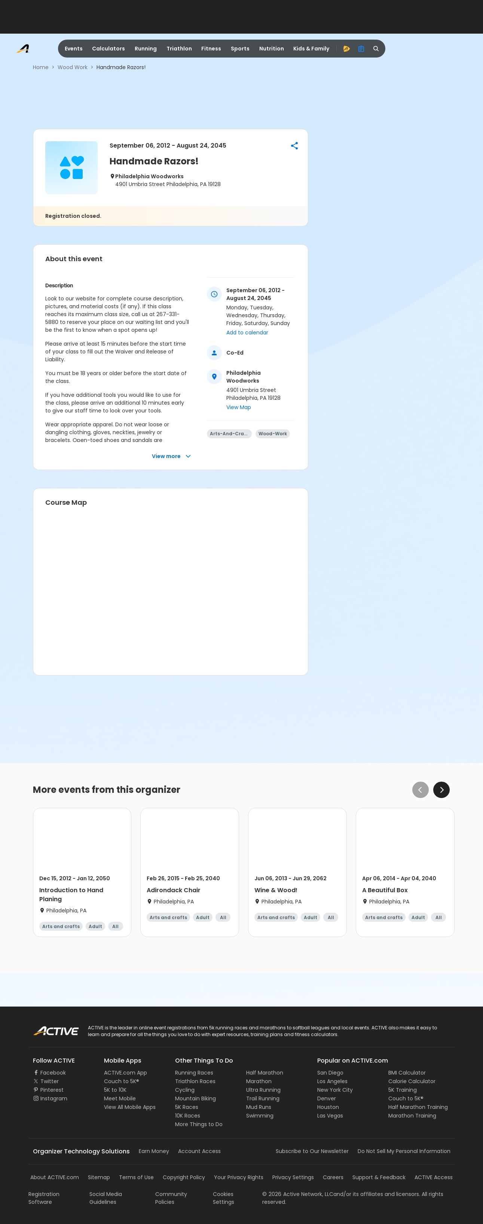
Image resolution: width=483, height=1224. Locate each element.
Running (146, 48)
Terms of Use (136, 1177)
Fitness (211, 48)
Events (74, 48)
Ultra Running (263, 1090)
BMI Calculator (407, 1072)
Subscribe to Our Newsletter (312, 1151)
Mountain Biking (195, 1098)
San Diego (330, 1072)
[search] (376, 48)
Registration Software (43, 1198)
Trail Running (262, 1098)
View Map (238, 407)
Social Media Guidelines (105, 1198)
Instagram (53, 1098)
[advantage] (346, 48)
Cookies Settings (223, 1198)
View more (171, 456)
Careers (333, 1177)
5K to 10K (115, 1090)
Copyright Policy (184, 1177)
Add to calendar (247, 332)
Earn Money (154, 1151)
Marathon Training (412, 1115)
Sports (240, 48)
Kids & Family (311, 48)
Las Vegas (330, 1115)
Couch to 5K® (121, 1081)
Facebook (53, 1072)
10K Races (187, 1115)
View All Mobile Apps (130, 1107)
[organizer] (361, 48)
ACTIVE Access (434, 1177)
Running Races (194, 1072)
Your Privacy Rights (238, 1177)
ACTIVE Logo (49, 1028)
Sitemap (99, 1177)
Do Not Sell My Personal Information (404, 1151)
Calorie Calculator (411, 1081)
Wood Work (73, 67)
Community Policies (171, 1198)
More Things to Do (199, 1124)
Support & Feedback (379, 1177)
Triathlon (179, 48)
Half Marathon (264, 1072)
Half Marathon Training (418, 1107)
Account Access (199, 1151)
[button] (294, 145)
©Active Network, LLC (297, 1194)
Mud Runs (258, 1107)
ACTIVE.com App (125, 1072)
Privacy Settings (293, 1177)
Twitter (49, 1081)
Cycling (185, 1090)
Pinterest (52, 1090)
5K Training (402, 1090)
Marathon (259, 1081)
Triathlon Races (195, 1081)
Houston (328, 1107)
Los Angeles (332, 1081)
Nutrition (271, 48)
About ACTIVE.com (54, 1177)
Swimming (259, 1115)
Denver (326, 1098)
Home (41, 67)
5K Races (186, 1107)
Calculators (108, 48)
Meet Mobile (120, 1098)
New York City (335, 1090)
